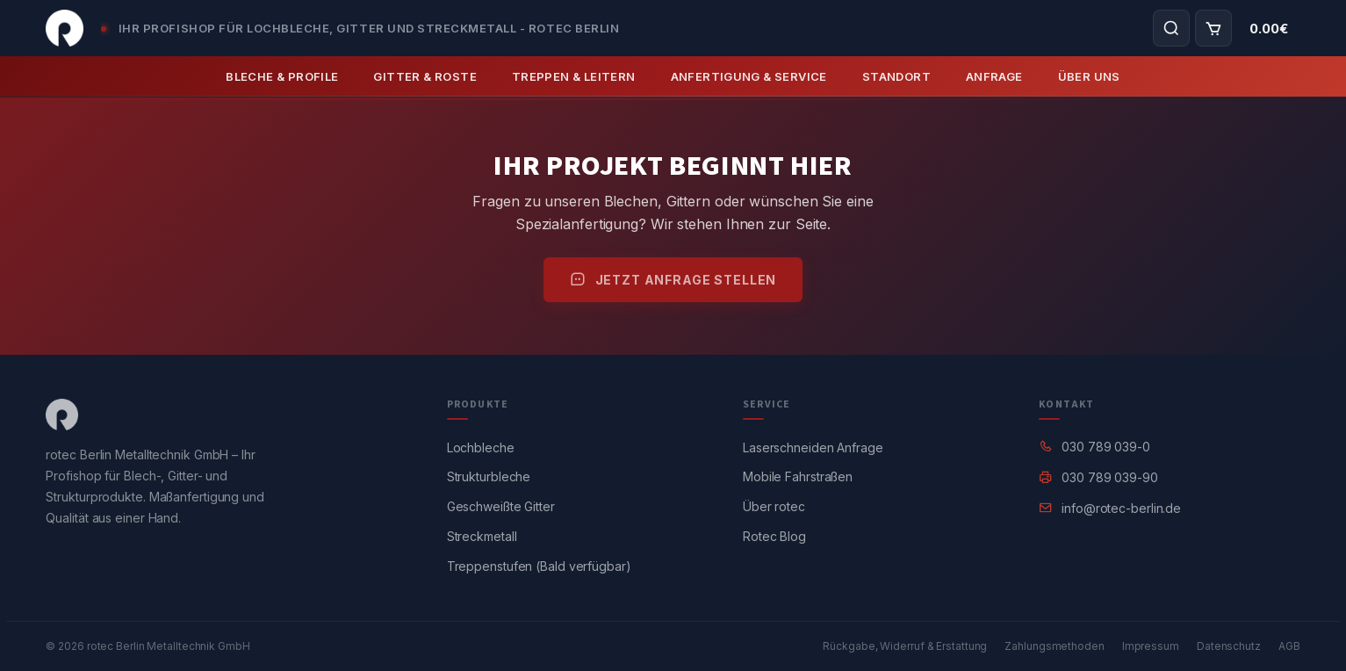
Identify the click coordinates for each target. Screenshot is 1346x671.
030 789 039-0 (1106, 446)
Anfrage (994, 76)
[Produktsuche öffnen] (1171, 28)
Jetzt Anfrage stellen (673, 279)
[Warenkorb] (1213, 28)
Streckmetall (482, 536)
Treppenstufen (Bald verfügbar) (539, 566)
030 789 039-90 (1110, 477)
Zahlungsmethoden (1054, 646)
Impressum (1150, 646)
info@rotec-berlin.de (1121, 508)
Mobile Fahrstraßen (798, 476)
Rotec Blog (774, 536)
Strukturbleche (489, 476)
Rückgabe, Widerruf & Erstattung (905, 646)
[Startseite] (64, 28)
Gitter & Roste (424, 76)
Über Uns (1089, 76)
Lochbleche (481, 447)
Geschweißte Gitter (501, 506)
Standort (896, 76)
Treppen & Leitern (574, 76)
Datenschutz (1229, 646)
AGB (1289, 646)
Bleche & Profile (282, 76)
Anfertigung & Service (749, 76)
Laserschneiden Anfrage (813, 447)
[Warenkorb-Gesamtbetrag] (1268, 28)
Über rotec (774, 506)
